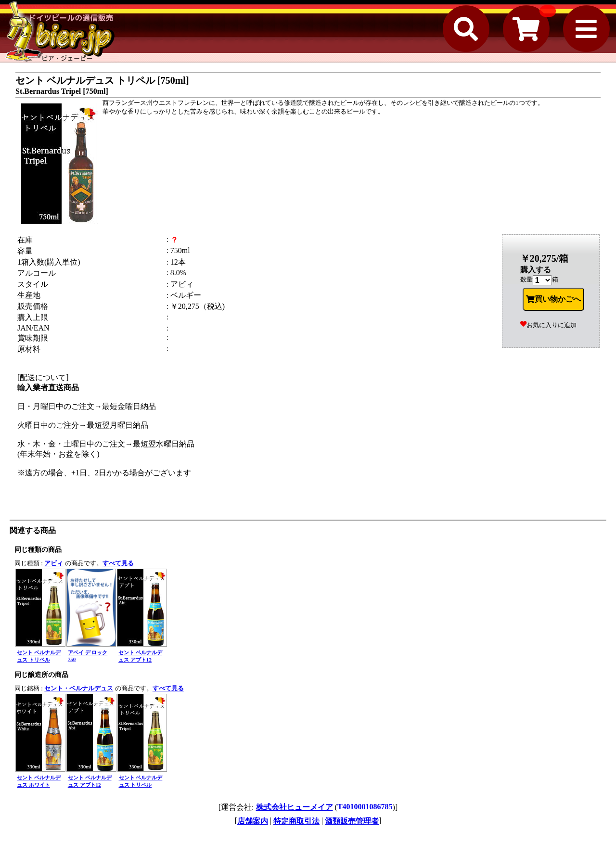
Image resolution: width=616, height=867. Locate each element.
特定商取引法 (296, 821)
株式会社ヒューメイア (294, 807)
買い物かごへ (553, 299)
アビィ (53, 563)
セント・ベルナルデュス (78, 688)
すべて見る (118, 563)
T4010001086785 (365, 807)
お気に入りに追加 (548, 325)
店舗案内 (252, 821)
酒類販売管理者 (352, 821)
